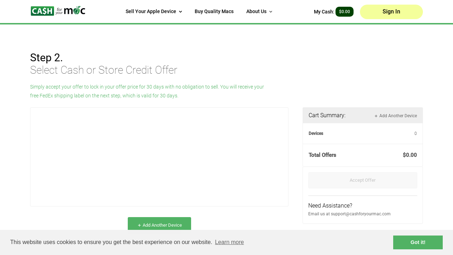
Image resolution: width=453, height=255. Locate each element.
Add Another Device (159, 225)
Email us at (319, 213)
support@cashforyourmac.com (361, 213)
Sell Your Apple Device (154, 11)
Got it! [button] (418, 242)
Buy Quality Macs (214, 11)
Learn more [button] (229, 242)
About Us (259, 11)
